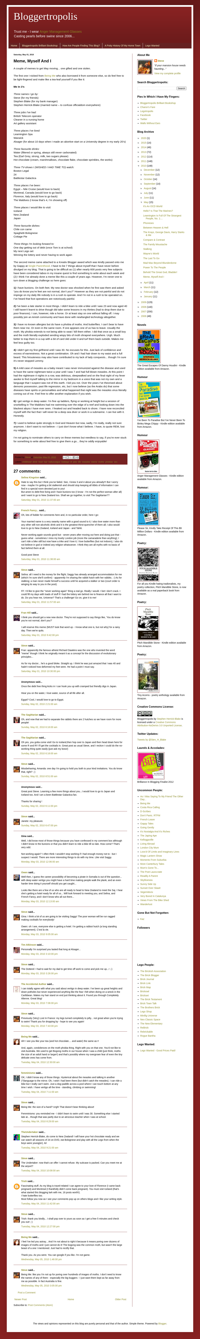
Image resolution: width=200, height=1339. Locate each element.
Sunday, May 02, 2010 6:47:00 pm (39, 825)
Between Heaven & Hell (155, 227)
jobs (75, 462)
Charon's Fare (147, 107)
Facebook (145, 115)
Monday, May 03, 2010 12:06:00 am (40, 861)
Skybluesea (146, 880)
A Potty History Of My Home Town (123, 45)
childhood (27, 462)
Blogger (162, 1323)
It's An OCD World (152, 206)
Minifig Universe (148, 1015)
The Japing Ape (148, 835)
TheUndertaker (29, 1132)
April (146, 282)
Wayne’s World (151, 253)
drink (35, 462)
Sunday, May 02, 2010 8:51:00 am (39, 776)
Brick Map (145, 987)
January (148, 296)
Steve (28, 457)
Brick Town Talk (148, 1003)
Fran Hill (26, 612)
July (146, 193)
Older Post (120, 1299)
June (146, 197)
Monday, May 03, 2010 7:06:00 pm (39, 1003)
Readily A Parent (149, 876)
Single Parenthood (39, 265)
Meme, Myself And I (153, 276)
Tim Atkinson (28, 944)
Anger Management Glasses (61, 31)
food (40, 462)
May (146, 202)
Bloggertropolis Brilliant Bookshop (39, 45)
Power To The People (154, 267)
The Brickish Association (153, 971)
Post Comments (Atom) (40, 1305)
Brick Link (145, 983)
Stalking (147, 249)
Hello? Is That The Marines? (158, 210)
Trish (24, 1181)
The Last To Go (151, 258)
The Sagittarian (29, 714)
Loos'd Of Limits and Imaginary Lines (159, 851)
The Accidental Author (33, 984)
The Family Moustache (155, 244)
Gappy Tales (147, 823)
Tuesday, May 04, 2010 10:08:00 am (40, 1170)
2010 (144, 165)
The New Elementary (151, 1023)
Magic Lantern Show (151, 855)
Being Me (49, 75)
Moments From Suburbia (153, 859)
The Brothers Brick (150, 1007)
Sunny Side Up (148, 884)
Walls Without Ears (150, 123)
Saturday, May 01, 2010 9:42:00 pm (40, 635)
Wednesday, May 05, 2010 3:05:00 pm (41, 1285)
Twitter (143, 119)
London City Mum (149, 847)
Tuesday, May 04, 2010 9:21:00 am (39, 1147)
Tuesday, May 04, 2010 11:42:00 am (40, 1203)
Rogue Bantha (148, 1035)
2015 (144, 142)
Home (14, 45)
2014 (144, 147)
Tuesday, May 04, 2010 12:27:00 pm (40, 1226)
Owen (24, 872)
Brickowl (144, 991)
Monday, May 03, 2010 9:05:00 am (39, 934)
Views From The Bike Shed (154, 900)
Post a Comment (26, 1292)
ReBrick (144, 1027)
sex (115, 462)
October (148, 179)
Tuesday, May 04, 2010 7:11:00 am (39, 1092)
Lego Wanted (152, 45)
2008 (144, 307)
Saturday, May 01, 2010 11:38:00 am (40, 559)
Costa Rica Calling (150, 807)
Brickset (144, 995)
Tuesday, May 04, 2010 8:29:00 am (39, 1121)
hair (45, 462)
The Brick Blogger (149, 975)
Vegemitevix (146, 892)
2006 (144, 316)
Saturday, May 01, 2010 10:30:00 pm (40, 671)
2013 (144, 152)
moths (101, 462)
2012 (144, 156)
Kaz (142, 919)
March (147, 287)
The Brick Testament (151, 999)
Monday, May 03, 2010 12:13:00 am (40, 901)
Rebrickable (146, 1031)
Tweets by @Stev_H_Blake (151, 739)
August (148, 188)
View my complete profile (167, 73)
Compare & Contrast (154, 239)
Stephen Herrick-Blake (169, 718)
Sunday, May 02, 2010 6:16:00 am (39, 727)
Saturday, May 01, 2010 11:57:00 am (40, 602)
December (149, 169)
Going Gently (147, 827)
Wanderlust (146, 904)
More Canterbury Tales (152, 864)
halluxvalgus (54, 462)
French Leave (147, 819)
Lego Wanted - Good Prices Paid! (158, 1050)
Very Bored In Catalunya (153, 896)
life (79, 462)
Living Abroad (147, 843)
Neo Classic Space (150, 1019)
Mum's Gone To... (149, 867)
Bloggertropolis (45, 16)
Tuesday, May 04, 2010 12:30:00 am (40, 1062)
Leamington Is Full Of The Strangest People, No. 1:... (162, 217)
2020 (144, 138)
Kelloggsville (147, 839)
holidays (65, 462)
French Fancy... (29, 510)
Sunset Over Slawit (150, 888)
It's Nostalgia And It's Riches (155, 831)
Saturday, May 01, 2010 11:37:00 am (40, 499)
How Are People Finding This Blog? (81, 45)
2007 (144, 311)
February (149, 292)
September (150, 183)
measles (86, 462)
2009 (144, 302)
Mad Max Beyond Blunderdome (159, 263)
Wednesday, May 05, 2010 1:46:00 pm (41, 1259)
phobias (109, 462)
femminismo (28, 1073)
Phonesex (148, 223)
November (149, 174)
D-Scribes (145, 811)
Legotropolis (146, 111)
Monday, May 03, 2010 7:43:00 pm (39, 1026)
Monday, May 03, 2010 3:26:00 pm (39, 973)
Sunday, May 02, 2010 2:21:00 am (39, 704)
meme (94, 462)
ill (71, 462)
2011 (144, 161)
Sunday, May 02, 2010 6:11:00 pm (39, 806)
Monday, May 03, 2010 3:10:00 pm (39, 954)
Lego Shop (146, 1011)
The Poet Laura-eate (151, 872)
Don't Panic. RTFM (150, 815)
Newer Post (20, 1299)
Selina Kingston (30, 477)
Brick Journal (147, 979)
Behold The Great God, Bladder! (160, 272)
